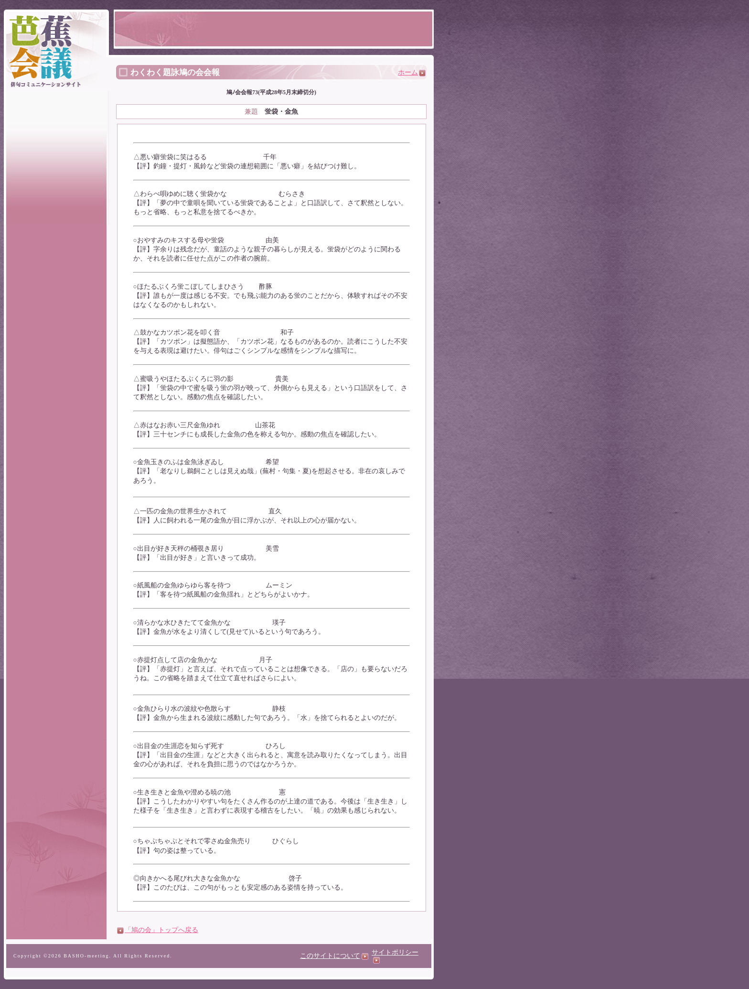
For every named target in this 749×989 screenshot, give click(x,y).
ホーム (412, 72)
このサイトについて (334, 955)
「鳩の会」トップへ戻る (161, 930)
